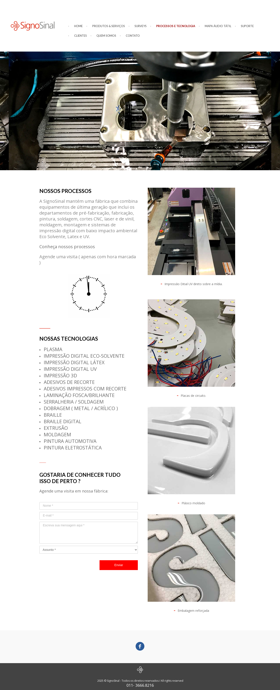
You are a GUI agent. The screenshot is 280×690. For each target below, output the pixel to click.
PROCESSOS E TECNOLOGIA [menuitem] (175, 26)
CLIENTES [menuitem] (80, 35)
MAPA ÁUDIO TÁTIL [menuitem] (218, 26)
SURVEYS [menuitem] (141, 26)
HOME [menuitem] (78, 26)
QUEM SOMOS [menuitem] (106, 35)
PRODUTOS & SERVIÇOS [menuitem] (108, 26)
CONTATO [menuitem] (133, 35)
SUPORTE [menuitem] (247, 26)
